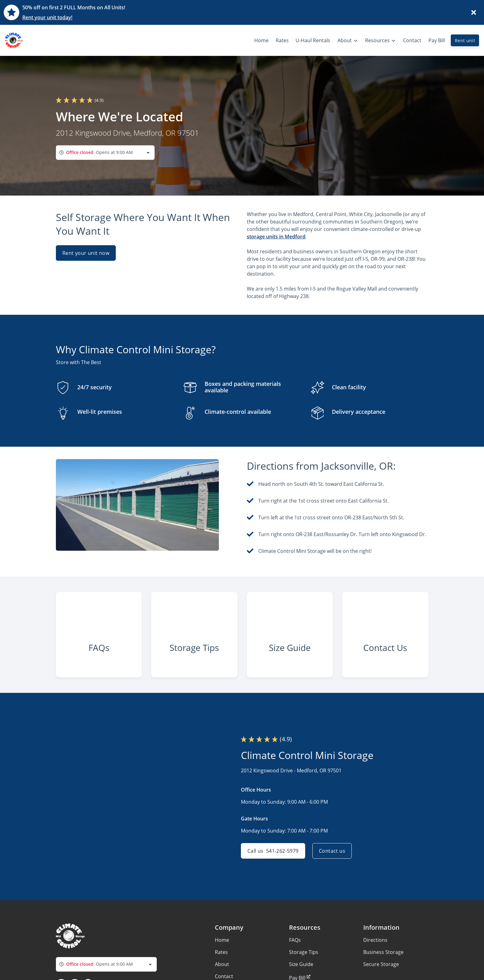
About (222, 964)
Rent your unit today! (47, 17)
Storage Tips (303, 952)
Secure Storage (381, 964)
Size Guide (301, 964)
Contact (224, 976)
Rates (221, 952)
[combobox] (105, 152)
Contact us (332, 850)
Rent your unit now (85, 253)
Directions (375, 940)
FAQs (295, 940)
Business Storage (383, 952)
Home (222, 940)
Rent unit (465, 40)
